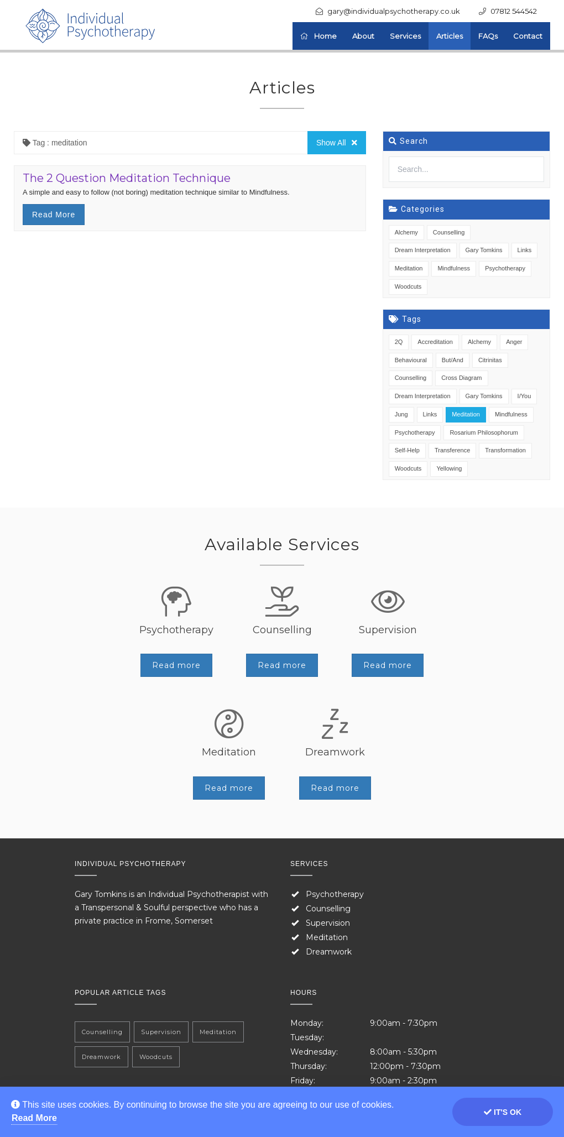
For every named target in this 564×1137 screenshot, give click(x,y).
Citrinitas (490, 360)
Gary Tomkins (484, 250)
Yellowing (449, 468)
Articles (449, 36)
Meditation (409, 268)
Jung (401, 414)
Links (525, 250)
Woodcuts (408, 286)
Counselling (448, 232)
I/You (524, 396)
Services (405, 36)
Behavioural (411, 360)
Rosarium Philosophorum (484, 432)
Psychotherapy (505, 268)
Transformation (505, 450)
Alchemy (406, 232)
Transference (452, 450)
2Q (399, 341)
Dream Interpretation (423, 250)
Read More (34, 1118)
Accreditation (435, 341)
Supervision (328, 923)
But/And (452, 360)
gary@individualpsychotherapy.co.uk (393, 11)
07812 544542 (513, 11)
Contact (527, 36)
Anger (514, 341)
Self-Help (407, 450)
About (363, 36)
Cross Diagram (461, 377)
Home (318, 36)
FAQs (488, 36)
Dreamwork (329, 952)
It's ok (502, 1112)
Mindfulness (453, 268)
